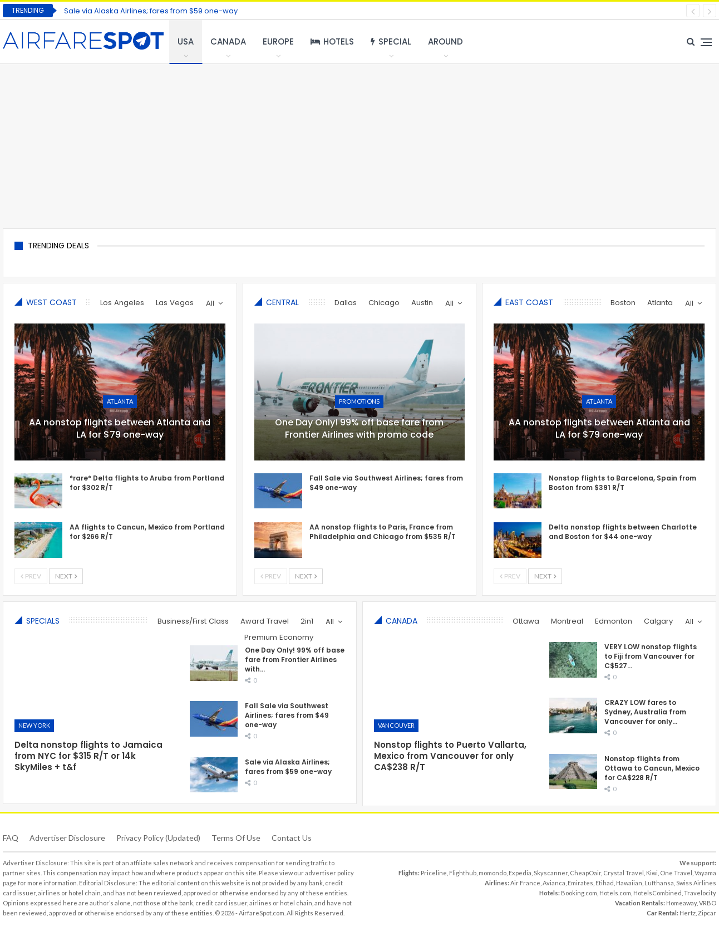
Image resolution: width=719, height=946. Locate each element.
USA (186, 41)
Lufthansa (659, 882)
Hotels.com (615, 892)
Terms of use (235, 837)
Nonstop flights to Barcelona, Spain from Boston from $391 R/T (622, 482)
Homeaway (681, 902)
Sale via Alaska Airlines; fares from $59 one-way (151, 11)
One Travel (676, 872)
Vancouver (396, 725)
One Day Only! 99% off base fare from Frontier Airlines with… (294, 656)
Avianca (554, 882)
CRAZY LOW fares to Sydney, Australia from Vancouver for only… (645, 712)
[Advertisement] (359, 144)
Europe (278, 41)
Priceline (434, 872)
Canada (228, 41)
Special (391, 41)
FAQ (10, 837)
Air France (525, 882)
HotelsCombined (657, 892)
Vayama (705, 872)
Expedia (520, 872)
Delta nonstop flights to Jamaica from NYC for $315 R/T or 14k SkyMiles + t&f (88, 756)
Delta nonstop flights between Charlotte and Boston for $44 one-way (623, 531)
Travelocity (700, 892)
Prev (31, 576)
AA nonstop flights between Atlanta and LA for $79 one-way (119, 428)
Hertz (687, 912)
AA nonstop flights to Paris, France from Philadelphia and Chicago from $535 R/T (382, 531)
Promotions (359, 401)
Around (445, 41)
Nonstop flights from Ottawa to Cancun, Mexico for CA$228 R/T (652, 768)
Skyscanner (551, 872)
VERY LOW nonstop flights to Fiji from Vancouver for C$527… (650, 656)
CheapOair (585, 872)
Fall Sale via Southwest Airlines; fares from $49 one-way (287, 712)
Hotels (332, 41)
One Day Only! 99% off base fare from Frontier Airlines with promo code (359, 428)
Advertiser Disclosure (67, 837)
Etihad (604, 882)
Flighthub (462, 872)
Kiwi (652, 872)
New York (34, 725)
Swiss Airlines (696, 882)
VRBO (707, 902)
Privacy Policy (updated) (158, 837)
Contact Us (292, 837)
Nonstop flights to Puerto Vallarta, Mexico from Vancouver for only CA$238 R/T (450, 756)
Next (66, 576)
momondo (492, 872)
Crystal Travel (623, 872)
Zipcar (707, 912)
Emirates (580, 882)
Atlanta (120, 401)
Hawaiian (629, 882)
